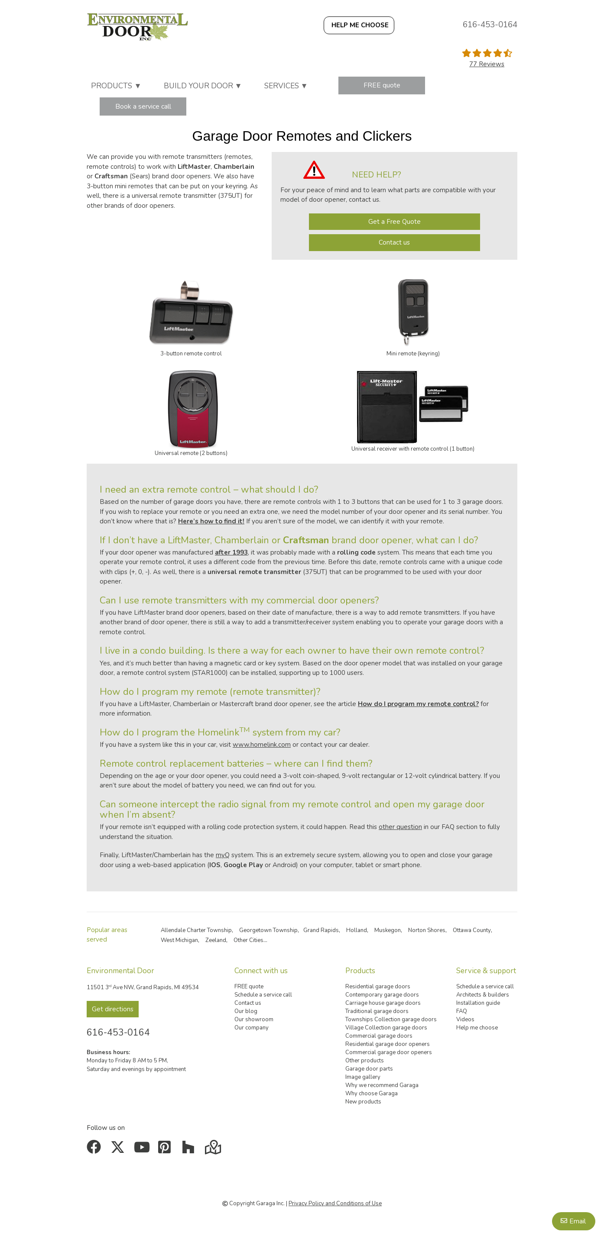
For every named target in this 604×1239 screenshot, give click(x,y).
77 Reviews (486, 64)
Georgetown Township (268, 930)
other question (400, 827)
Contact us (394, 242)
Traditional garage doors (377, 1011)
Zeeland (215, 940)
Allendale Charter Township (196, 930)
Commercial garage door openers (388, 1052)
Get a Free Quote (394, 221)
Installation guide (478, 1003)
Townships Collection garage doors (391, 1019)
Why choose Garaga (371, 1093)
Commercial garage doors (378, 1036)
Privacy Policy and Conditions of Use (335, 1203)
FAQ (461, 1011)
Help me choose (477, 1028)
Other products (364, 1061)
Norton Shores (426, 930)
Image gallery (362, 1077)
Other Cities (248, 940)
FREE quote (382, 85)
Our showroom (253, 1019)
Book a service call (143, 106)
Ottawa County (472, 930)
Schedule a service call (263, 995)
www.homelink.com (262, 744)
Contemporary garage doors (382, 995)
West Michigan (179, 940)
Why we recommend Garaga (382, 1085)
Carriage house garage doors (383, 1003)
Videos (465, 1019)
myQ (223, 855)
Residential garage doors (377, 987)
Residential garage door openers (387, 1044)
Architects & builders (482, 995)
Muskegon (387, 930)
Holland (356, 930)
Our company (251, 1028)
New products (363, 1102)
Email (577, 1221)
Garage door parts (369, 1069)
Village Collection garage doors (386, 1028)
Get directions (112, 1009)
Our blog (245, 1011)
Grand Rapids (321, 930)
